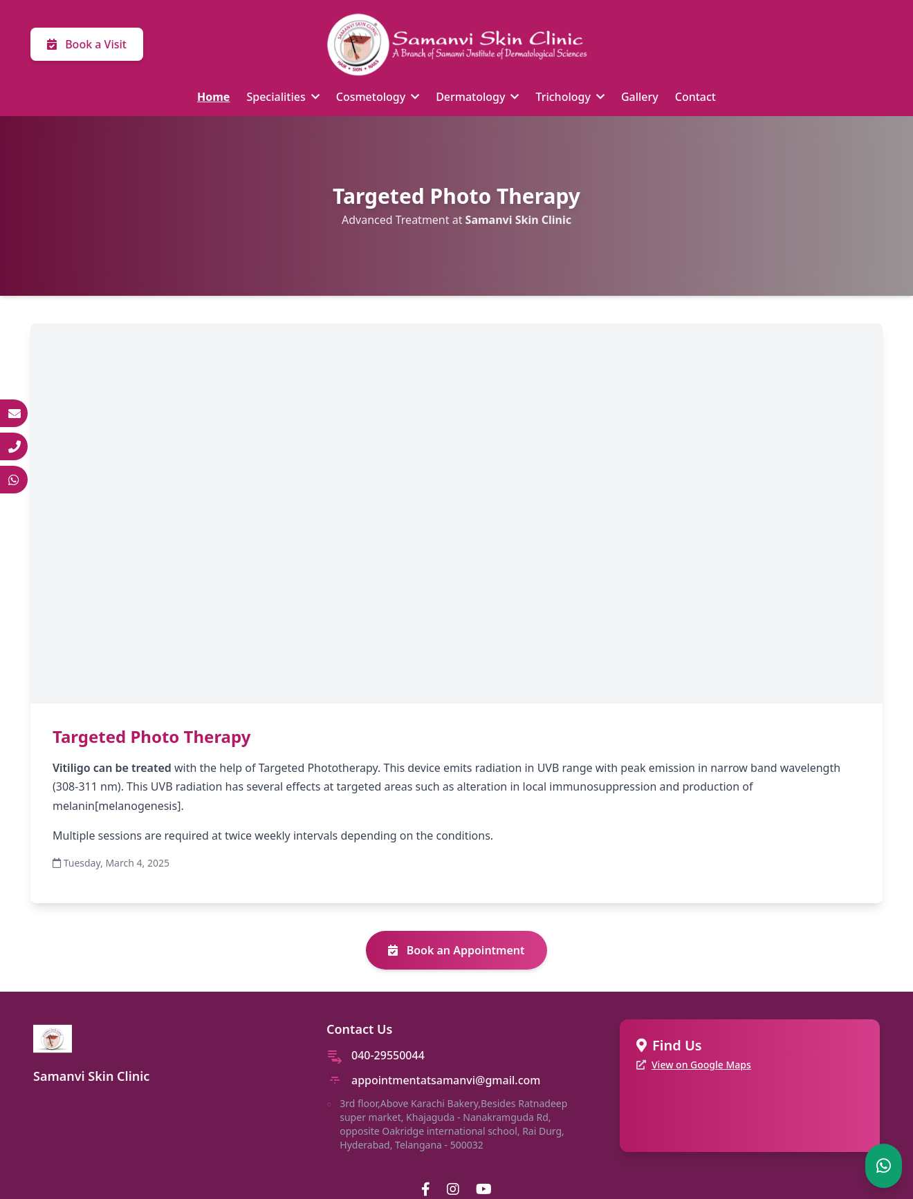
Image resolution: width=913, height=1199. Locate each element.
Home (213, 96)
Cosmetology (377, 96)
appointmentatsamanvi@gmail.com (445, 1080)
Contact (695, 96)
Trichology (569, 96)
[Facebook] (425, 1189)
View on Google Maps (701, 1064)
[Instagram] (453, 1189)
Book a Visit (87, 44)
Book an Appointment (456, 950)
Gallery (639, 96)
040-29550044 (388, 1055)
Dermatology (477, 96)
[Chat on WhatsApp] (883, 1166)
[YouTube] (484, 1189)
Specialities (282, 96)
